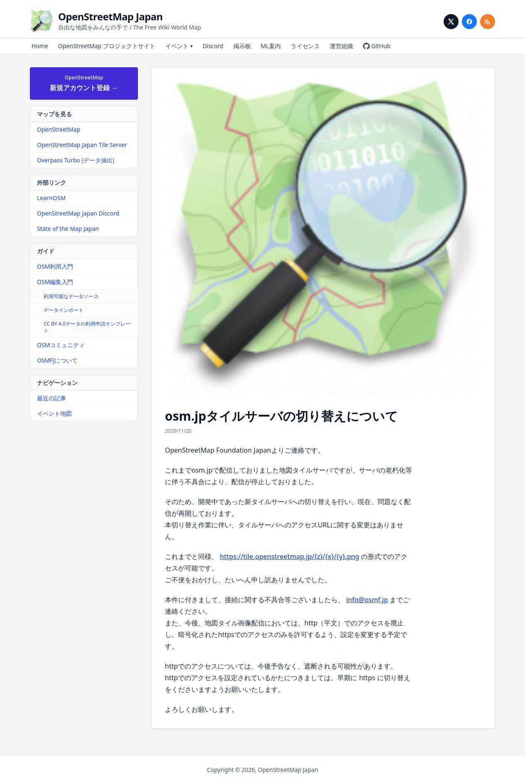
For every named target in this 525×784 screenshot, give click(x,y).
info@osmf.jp (367, 599)
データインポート (63, 310)
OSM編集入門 (55, 282)
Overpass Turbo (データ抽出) (75, 160)
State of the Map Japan (68, 229)
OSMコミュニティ (61, 345)
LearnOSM (51, 198)
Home (40, 46)
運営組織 (341, 46)
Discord (213, 46)
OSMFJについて (57, 360)
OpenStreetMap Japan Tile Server (82, 145)
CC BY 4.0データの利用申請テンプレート (87, 327)
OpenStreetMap (58, 129)
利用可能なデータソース (71, 296)
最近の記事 (51, 398)
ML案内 (271, 46)
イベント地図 (54, 413)
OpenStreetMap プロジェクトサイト (106, 46)
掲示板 (242, 46)
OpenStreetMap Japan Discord (78, 213)
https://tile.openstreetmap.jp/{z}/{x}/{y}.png (289, 556)
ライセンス (305, 46)
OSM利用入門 (55, 266)
